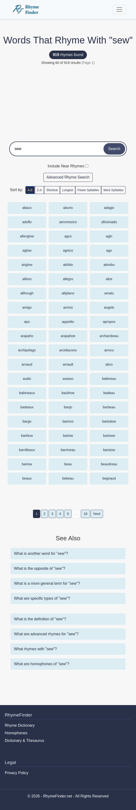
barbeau (109, 407)
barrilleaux (27, 450)
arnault (68, 364)
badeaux (26, 407)
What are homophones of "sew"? (41, 664)
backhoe (67, 393)
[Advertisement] (68, 101)
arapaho (27, 336)
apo (27, 322)
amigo (27, 307)
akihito (68, 265)
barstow (109, 450)
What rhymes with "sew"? (35, 649)
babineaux (27, 393)
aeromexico (68, 222)
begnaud (109, 478)
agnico (68, 250)
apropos (109, 322)
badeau (109, 393)
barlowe (109, 436)
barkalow (109, 421)
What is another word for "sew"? (41, 553)
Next (96, 514)
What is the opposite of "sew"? (39, 568)
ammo (68, 307)
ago (109, 250)
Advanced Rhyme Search (68, 177)
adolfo (27, 222)
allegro (68, 279)
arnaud (27, 364)
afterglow (27, 236)
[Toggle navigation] (119, 9)
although (26, 293)
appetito (68, 322)
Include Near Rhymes (66, 166)
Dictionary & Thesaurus (24, 741)
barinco (68, 421)
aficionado (109, 222)
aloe (109, 279)
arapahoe (68, 336)
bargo (27, 421)
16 (85, 514)
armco (109, 350)
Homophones (16, 733)
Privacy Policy (16, 773)
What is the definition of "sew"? (40, 619)
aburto (68, 208)
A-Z (30, 190)
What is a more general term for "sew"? (47, 583)
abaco (27, 208)
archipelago (27, 350)
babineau (109, 379)
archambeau (109, 336)
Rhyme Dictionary (20, 725)
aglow (27, 250)
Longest (67, 190)
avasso (68, 379)
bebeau (68, 478)
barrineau (68, 450)
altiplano (68, 293)
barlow (68, 436)
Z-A (39, 190)
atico (109, 364)
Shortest (52, 190)
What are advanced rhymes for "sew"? (46, 634)
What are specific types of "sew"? (42, 598)
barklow (27, 436)
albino (26, 279)
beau (68, 464)
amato (109, 293)
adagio (109, 208)
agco (68, 236)
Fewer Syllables (88, 190)
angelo (109, 307)
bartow (27, 464)
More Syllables (113, 190)
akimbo (108, 265)
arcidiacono (68, 350)
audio (27, 379)
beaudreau (109, 464)
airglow (27, 265)
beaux (27, 478)
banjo (68, 407)
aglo (109, 236)
